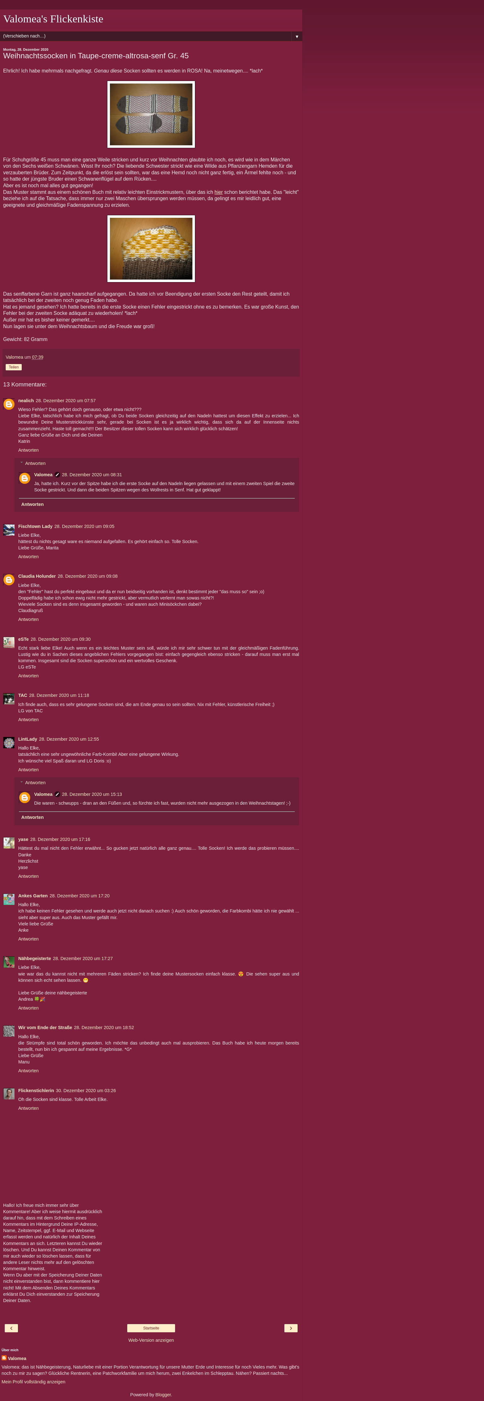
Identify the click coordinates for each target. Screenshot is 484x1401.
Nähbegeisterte (34, 958)
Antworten (28, 450)
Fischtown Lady (35, 526)
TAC (22, 695)
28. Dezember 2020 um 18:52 (104, 1027)
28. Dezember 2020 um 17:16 (60, 839)
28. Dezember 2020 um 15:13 (92, 794)
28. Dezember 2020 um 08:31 (92, 474)
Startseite (151, 1328)
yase (23, 839)
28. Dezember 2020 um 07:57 (66, 400)
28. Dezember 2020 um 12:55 (69, 739)
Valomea (43, 474)
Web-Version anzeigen (151, 1340)
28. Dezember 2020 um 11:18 (59, 695)
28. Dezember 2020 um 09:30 (60, 639)
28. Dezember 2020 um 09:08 (87, 576)
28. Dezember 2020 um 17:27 (83, 958)
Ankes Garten (33, 895)
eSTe (23, 639)
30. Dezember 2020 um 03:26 (86, 1090)
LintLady (27, 739)
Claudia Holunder (37, 576)
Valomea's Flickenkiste (53, 19)
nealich (26, 400)
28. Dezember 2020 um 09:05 (84, 526)
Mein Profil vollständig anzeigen (33, 1381)
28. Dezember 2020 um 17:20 (80, 895)
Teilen (14, 367)
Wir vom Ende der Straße (45, 1027)
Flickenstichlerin (36, 1090)
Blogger (163, 1394)
